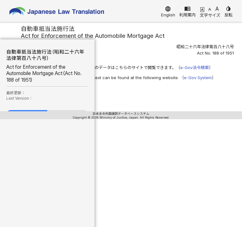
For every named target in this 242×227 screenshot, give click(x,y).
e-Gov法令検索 (194, 67)
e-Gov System (198, 77)
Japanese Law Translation (56, 12)
